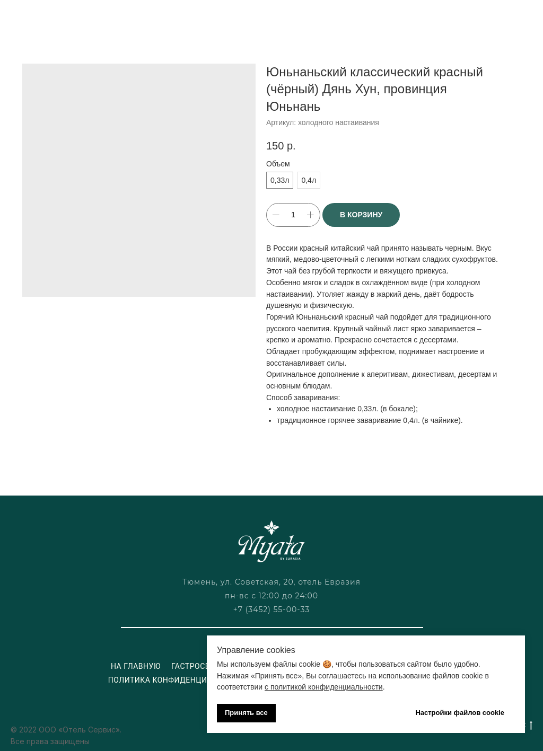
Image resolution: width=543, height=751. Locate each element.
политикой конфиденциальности (326, 687)
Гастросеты (196, 666)
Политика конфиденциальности (178, 680)
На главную (136, 666)
